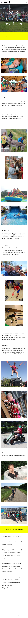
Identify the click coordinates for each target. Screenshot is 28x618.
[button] (2, 2)
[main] (14, 18)
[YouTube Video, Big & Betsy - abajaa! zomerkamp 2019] (14, 601)
